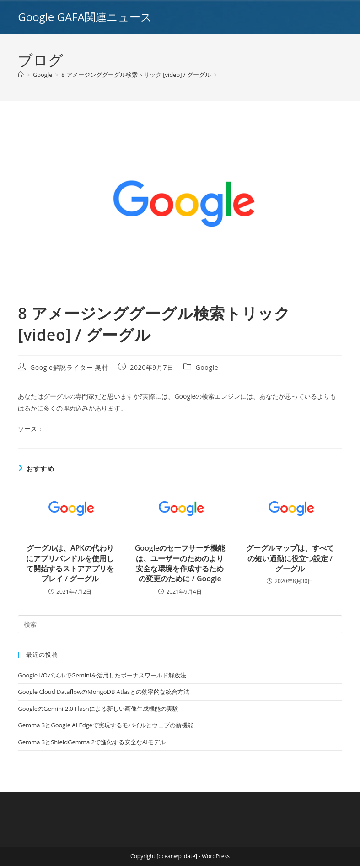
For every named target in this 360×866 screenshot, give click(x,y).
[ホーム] (21, 74)
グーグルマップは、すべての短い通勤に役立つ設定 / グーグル (290, 558)
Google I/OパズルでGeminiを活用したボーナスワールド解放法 (102, 675)
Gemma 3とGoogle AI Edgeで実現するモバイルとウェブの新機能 (105, 725)
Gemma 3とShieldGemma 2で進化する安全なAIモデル (91, 742)
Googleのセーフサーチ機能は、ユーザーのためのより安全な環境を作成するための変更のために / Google (180, 563)
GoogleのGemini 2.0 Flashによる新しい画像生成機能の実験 (98, 708)
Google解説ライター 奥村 (69, 367)
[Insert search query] (180, 624)
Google (207, 367)
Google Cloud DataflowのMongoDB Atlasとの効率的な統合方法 (103, 691)
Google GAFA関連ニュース (84, 16)
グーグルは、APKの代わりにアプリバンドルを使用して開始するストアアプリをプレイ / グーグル (70, 563)
